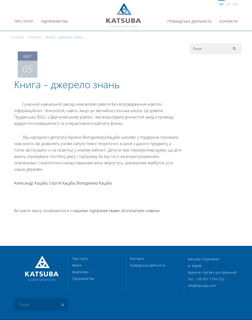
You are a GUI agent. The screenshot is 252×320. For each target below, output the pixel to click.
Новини (34, 37)
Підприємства (54, 21)
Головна (17, 37)
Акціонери (80, 271)
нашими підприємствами (96, 210)
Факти (76, 265)
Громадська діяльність (189, 21)
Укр (221, 4)
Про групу (23, 21)
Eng (235, 4)
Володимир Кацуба (94, 183)
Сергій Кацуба (62, 183)
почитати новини (143, 210)
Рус (228, 4)
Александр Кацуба (30, 183)
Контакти (229, 21)
